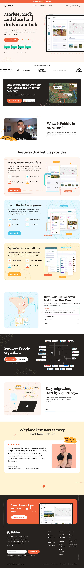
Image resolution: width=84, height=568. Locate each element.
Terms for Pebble (63, 564)
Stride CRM (61, 552)
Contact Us (50, 534)
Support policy (51, 537)
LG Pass (60, 544)
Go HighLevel (62, 537)
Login (67, 5)
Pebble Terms (51, 545)
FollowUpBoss (62, 534)
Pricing (50, 5)
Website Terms (51, 542)
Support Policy (45, 564)
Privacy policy (51, 540)
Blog (70, 537)
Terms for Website (73, 564)
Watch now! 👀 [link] (48, 1)
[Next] (44, 486)
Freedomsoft (62, 546)
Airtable (60, 549)
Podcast (71, 534)
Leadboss (61, 554)
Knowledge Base (73, 544)
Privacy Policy (54, 564)
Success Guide (72, 546)
